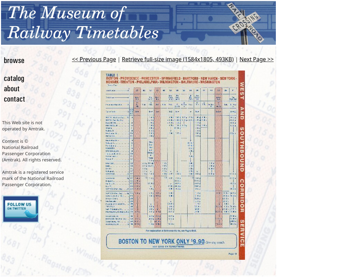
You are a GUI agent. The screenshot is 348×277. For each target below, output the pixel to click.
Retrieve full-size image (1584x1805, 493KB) (178, 59)
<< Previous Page (94, 59)
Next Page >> (256, 59)
